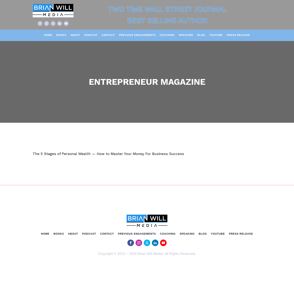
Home (48, 35)
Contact (108, 35)
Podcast (91, 35)
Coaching (167, 35)
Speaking (186, 35)
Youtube (216, 35)
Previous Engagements (137, 35)
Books (61, 35)
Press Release (238, 35)
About (75, 35)
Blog (201, 35)
